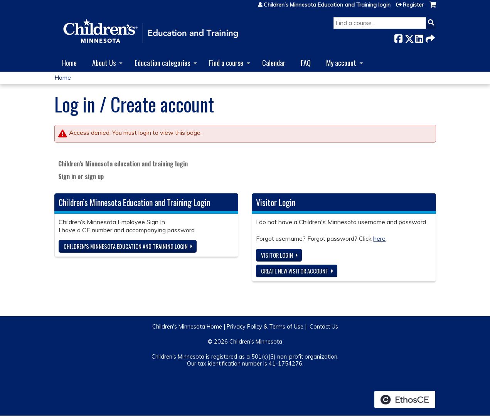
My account (341, 62)
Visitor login (277, 255)
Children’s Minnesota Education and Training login (327, 4)
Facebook (398, 37)
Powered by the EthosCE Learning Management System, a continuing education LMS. (405, 399)
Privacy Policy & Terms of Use (265, 326)
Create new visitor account (294, 271)
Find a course (226, 62)
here (379, 238)
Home (69, 62)
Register (413, 4)
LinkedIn (419, 37)
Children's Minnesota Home (187, 326)
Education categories (162, 62)
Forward (429, 37)
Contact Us (324, 326)
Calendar (273, 62)
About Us (104, 62)
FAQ (306, 62)
